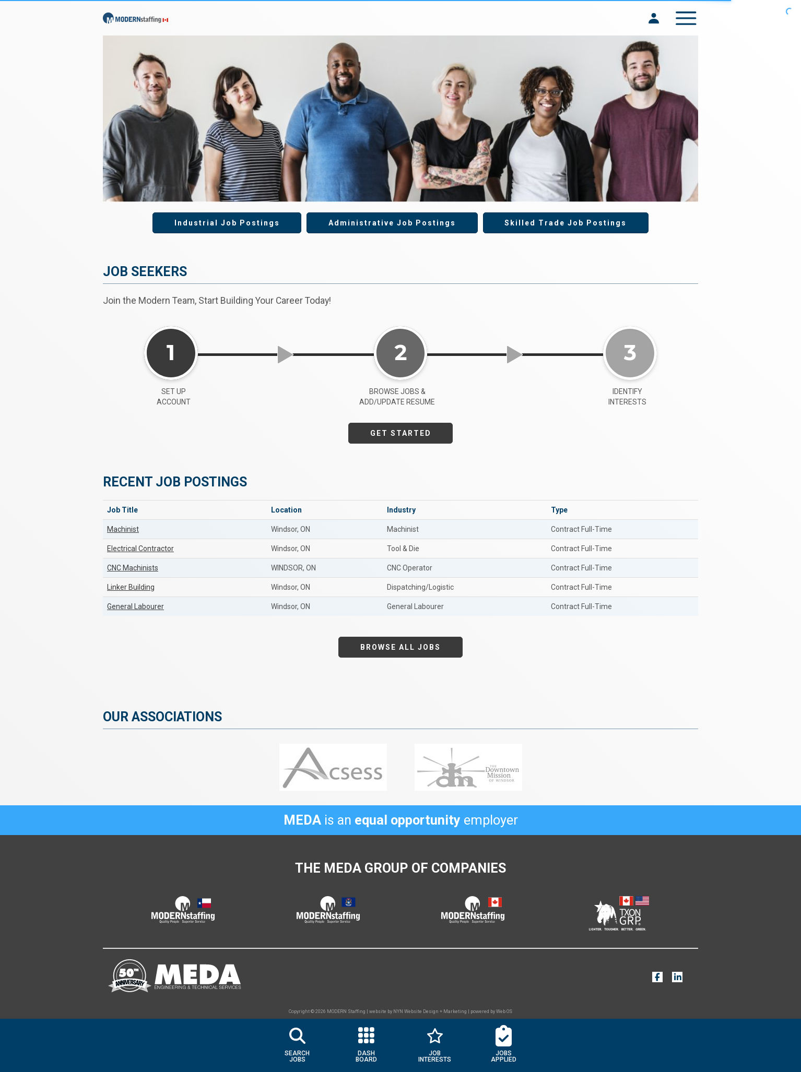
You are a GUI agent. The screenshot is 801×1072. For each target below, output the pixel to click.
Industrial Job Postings (227, 223)
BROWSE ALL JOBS (400, 647)
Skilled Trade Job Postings (565, 223)
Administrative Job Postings (392, 223)
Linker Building (131, 587)
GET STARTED (400, 433)
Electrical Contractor (140, 548)
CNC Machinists (132, 568)
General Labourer (135, 606)
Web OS (504, 1011)
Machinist (123, 529)
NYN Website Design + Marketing (430, 1011)
